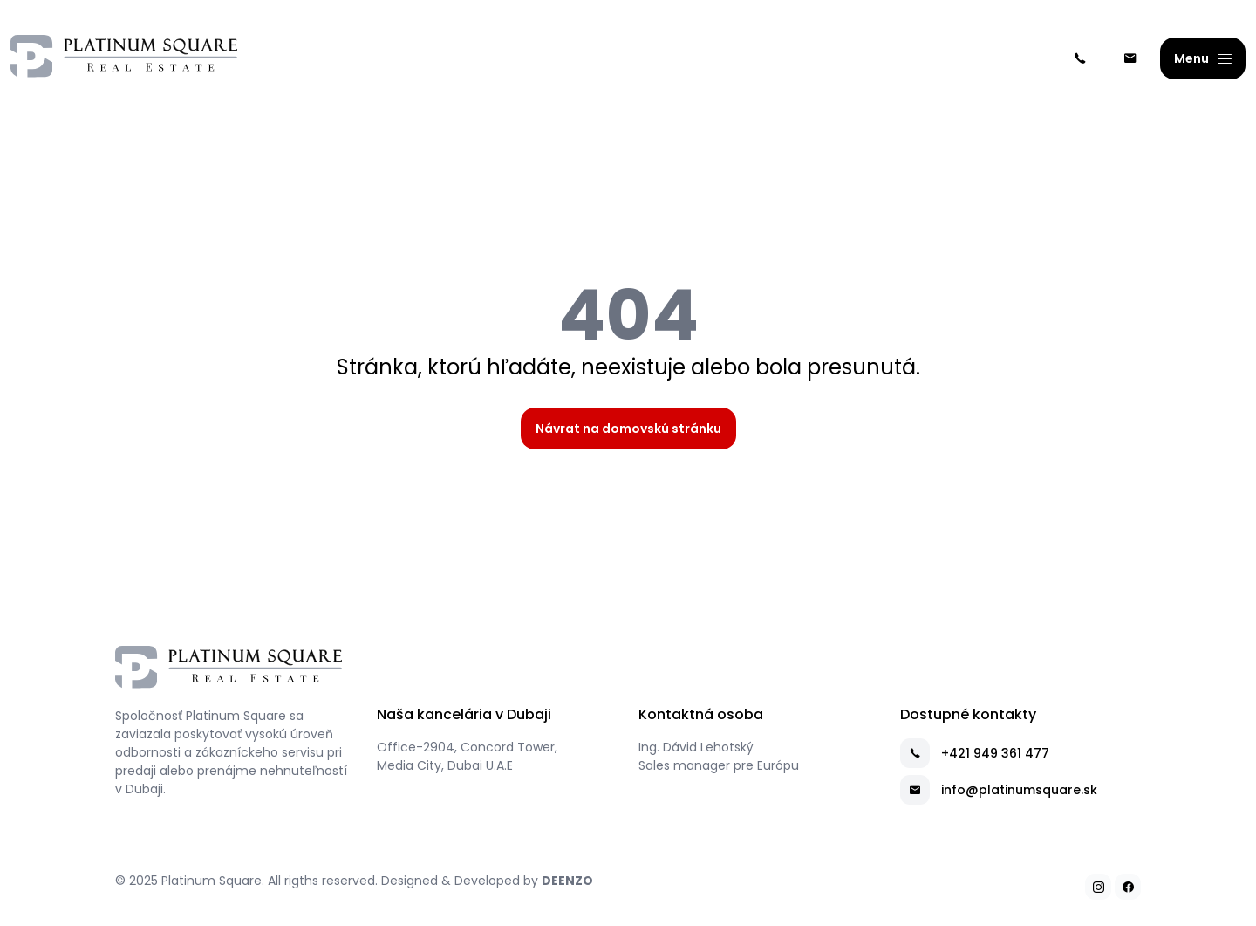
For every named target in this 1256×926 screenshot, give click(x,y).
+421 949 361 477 (974, 753)
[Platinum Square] (123, 59)
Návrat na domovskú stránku (628, 428)
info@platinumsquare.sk (998, 790)
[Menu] (1203, 58)
